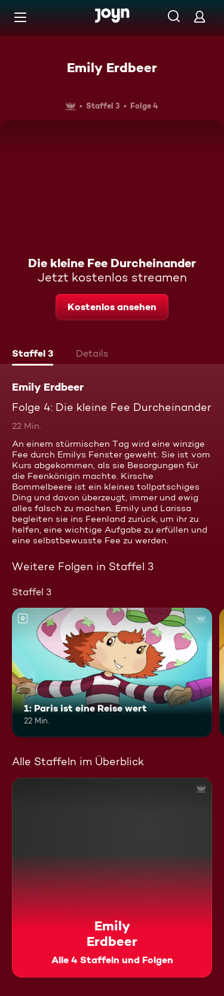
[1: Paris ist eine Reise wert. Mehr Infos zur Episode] (112, 673)
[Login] (199, 16)
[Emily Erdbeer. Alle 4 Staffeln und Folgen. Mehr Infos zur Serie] (112, 878)
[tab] (33, 355)
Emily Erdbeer (112, 67)
